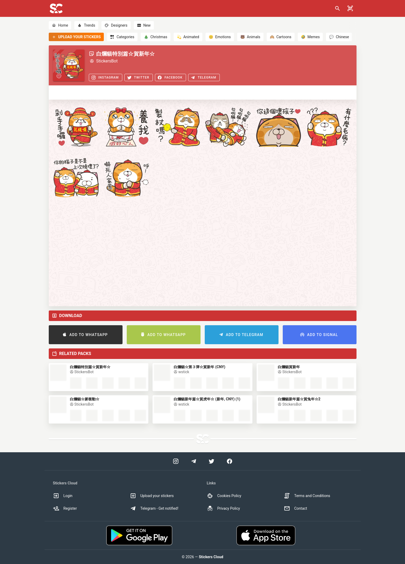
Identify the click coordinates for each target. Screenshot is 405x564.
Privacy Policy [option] (223, 508)
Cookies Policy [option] (224, 496)
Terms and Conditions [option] (307, 496)
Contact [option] (295, 508)
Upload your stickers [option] (152, 496)
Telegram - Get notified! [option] (154, 508)
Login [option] (63, 496)
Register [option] (65, 508)
